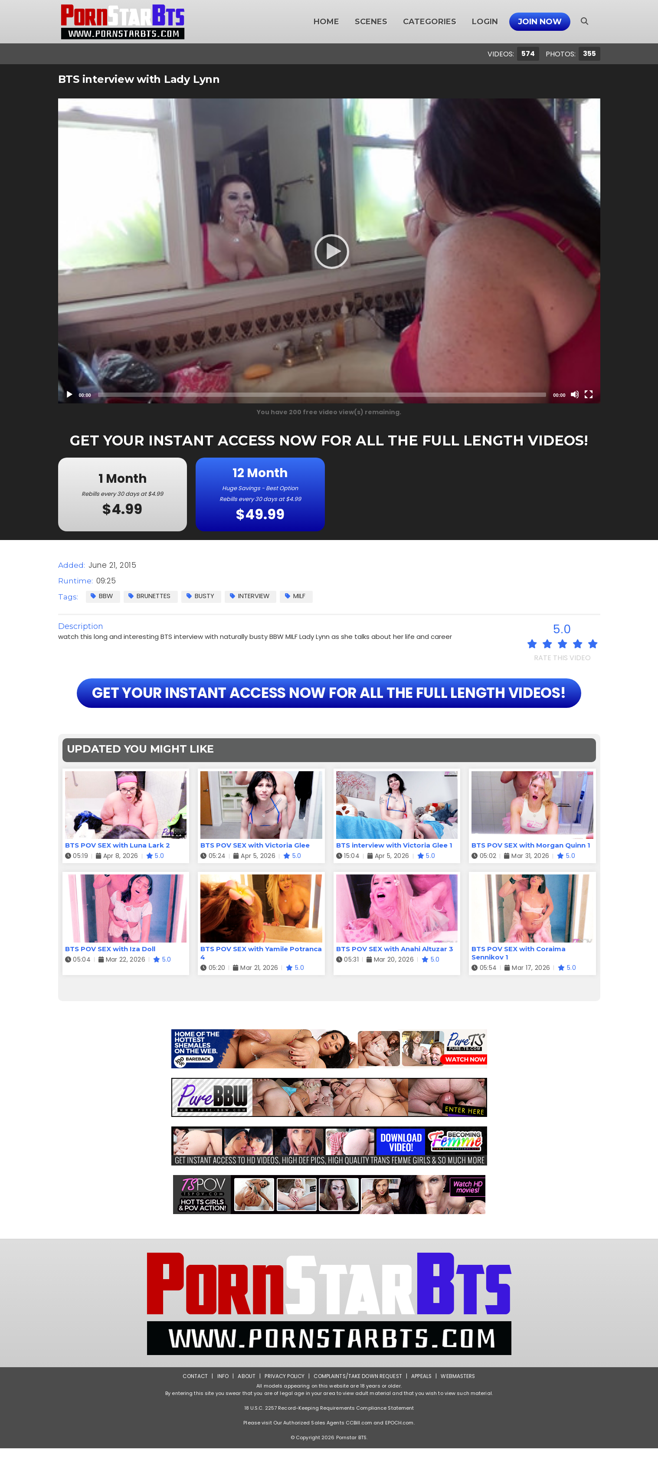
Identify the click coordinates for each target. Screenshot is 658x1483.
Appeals (422, 1410)
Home (326, 21)
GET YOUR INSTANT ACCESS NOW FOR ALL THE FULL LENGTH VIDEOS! (329, 710)
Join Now (540, 21)
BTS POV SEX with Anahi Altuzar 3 (394, 983)
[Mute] (575, 394)
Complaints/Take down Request (358, 1410)
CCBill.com (359, 1457)
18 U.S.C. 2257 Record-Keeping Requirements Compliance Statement (329, 1442)
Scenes (371, 21)
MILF (298, 596)
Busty (202, 596)
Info (221, 1410)
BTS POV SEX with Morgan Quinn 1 (530, 880)
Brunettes (151, 596)
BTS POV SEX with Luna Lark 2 (117, 880)
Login (485, 21)
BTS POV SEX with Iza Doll (110, 983)
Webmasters (460, 1410)
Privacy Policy (283, 1410)
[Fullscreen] (589, 394)
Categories (429, 21)
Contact (193, 1410)
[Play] (329, 251)
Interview (252, 596)
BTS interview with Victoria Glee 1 (394, 880)
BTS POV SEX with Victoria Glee (255, 880)
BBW (102, 596)
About (245, 1410)
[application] (329, 250)
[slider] (322, 395)
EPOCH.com (399, 1457)
